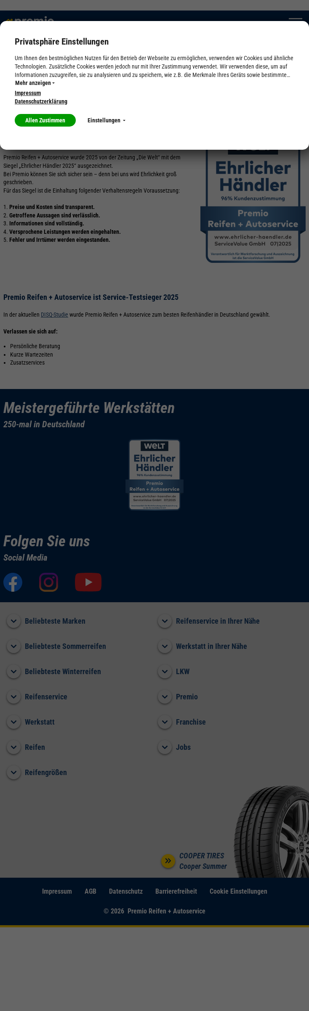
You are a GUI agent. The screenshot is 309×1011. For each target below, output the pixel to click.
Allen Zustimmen (45, 120)
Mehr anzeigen (35, 82)
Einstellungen (106, 120)
